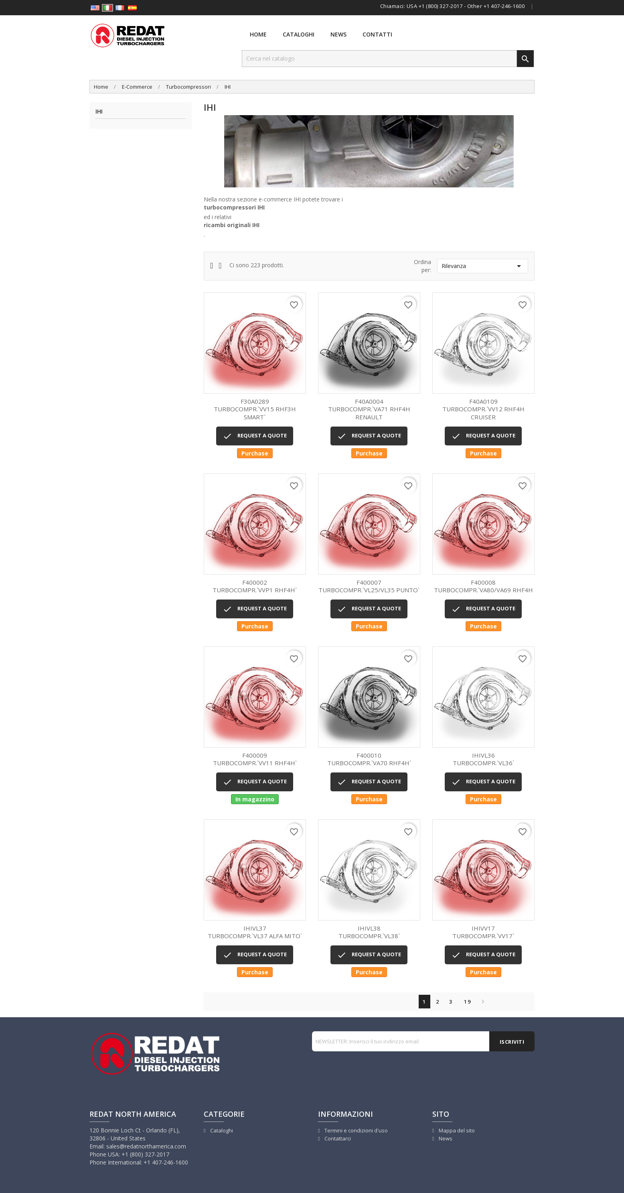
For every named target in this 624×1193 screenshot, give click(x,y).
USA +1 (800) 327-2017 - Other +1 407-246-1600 (466, 6)
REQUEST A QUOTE (255, 436)
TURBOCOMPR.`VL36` (483, 759)
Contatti (377, 34)
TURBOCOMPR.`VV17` (483, 932)
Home (258, 34)
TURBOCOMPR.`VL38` (369, 932)
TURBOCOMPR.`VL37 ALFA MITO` (255, 932)
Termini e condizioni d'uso (355, 1130)
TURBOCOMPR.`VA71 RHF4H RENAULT (369, 409)
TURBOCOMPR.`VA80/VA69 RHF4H (483, 586)
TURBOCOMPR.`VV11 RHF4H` (255, 759)
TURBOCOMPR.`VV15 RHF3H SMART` (255, 409)
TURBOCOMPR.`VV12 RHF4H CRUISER (483, 409)
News (338, 34)
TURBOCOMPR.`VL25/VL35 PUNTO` (369, 586)
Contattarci (337, 1138)
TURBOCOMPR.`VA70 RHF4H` (369, 759)
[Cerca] (379, 58)
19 (467, 1001)
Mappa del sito (456, 1130)
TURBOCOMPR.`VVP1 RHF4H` (255, 586)
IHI (99, 111)
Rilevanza (483, 266)
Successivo (481, 1002)
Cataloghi (298, 34)
